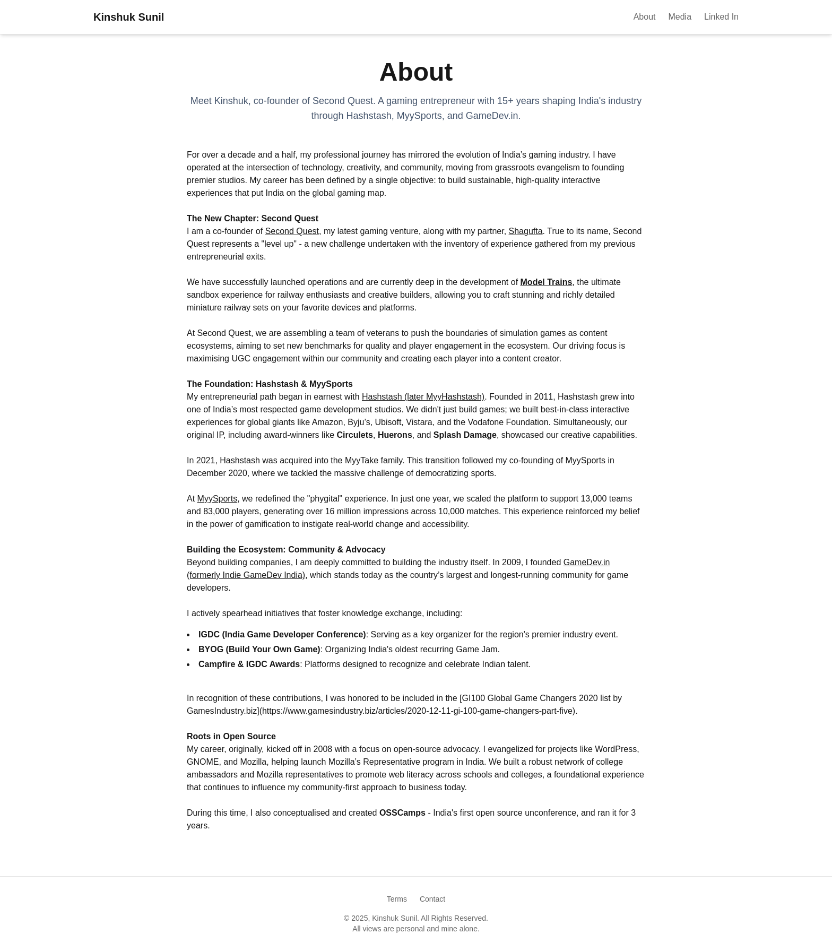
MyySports (217, 498)
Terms (397, 899)
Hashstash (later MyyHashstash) (423, 396)
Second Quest (292, 231)
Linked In (721, 16)
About (645, 16)
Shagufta (526, 231)
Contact (432, 899)
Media (679, 16)
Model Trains (547, 282)
